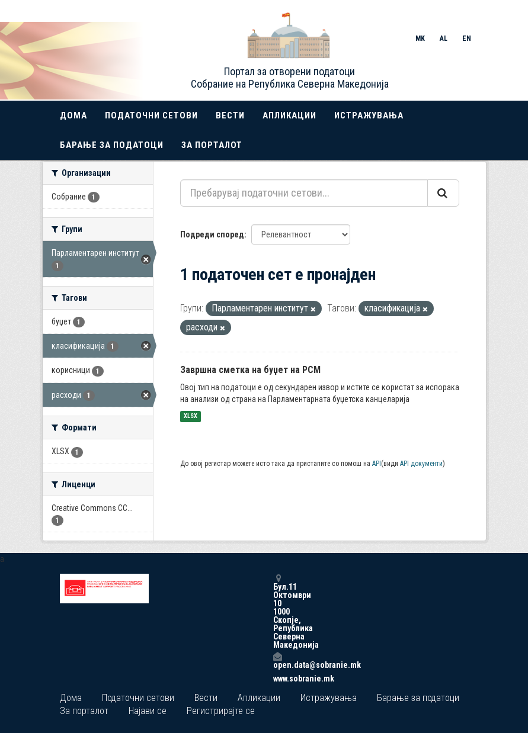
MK (420, 38)
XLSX (190, 416)
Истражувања (369, 115)
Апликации (289, 115)
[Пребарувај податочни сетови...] (304, 193)
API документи (421, 463)
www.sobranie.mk (277, 678)
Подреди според (212, 234)
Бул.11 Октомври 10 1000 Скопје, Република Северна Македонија (277, 611)
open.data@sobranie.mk (277, 660)
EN (466, 38)
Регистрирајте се (221, 710)
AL (443, 38)
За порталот (211, 145)
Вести (230, 115)
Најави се (148, 710)
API (376, 463)
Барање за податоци (112, 145)
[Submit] (443, 193)
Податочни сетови (151, 115)
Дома (73, 115)
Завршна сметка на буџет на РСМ (250, 369)
